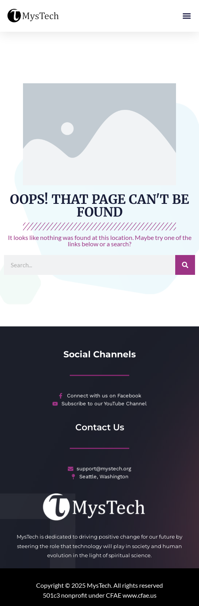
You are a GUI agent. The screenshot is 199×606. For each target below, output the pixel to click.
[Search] (185, 261)
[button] (186, 16)
